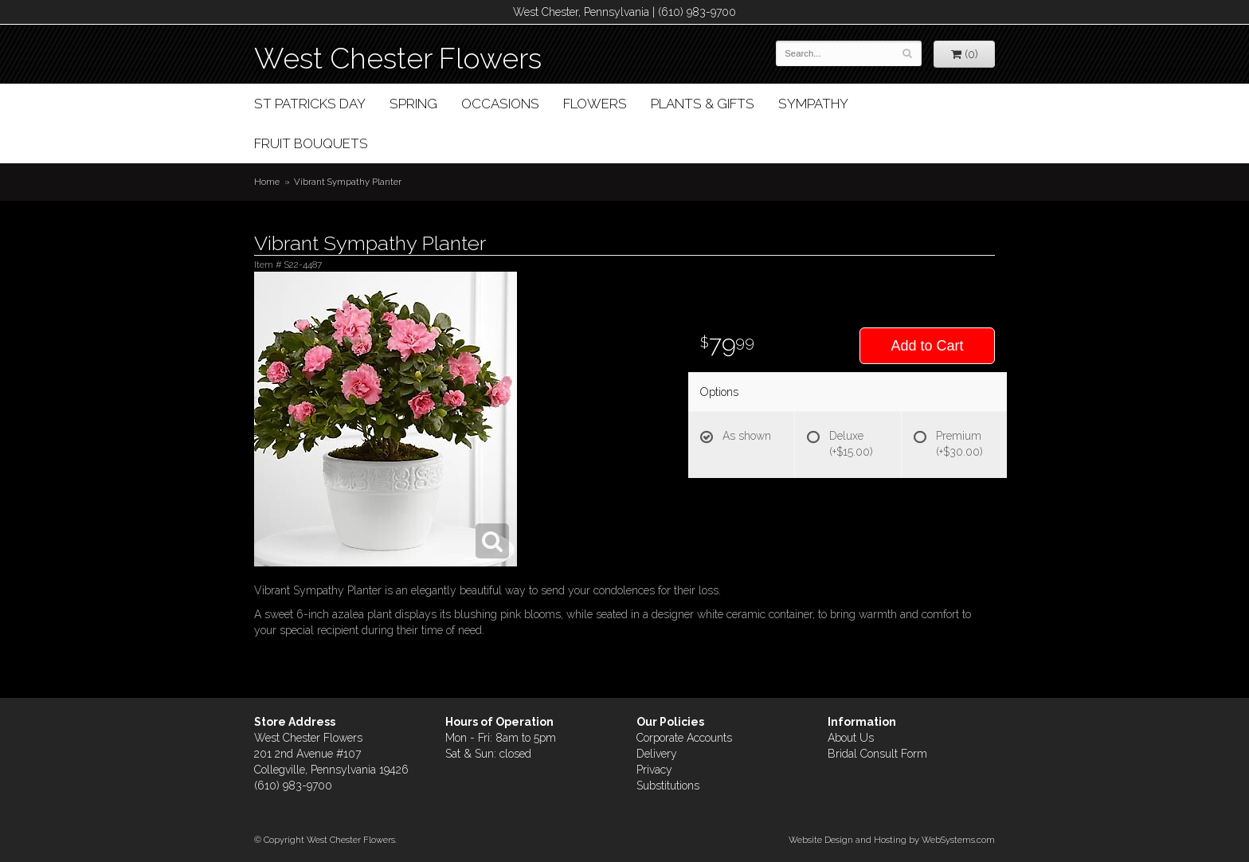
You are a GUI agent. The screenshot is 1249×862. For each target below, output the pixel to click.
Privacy (654, 769)
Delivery (656, 753)
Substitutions (667, 785)
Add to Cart (927, 346)
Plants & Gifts (702, 104)
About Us (851, 737)
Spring (413, 104)
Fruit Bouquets (311, 143)
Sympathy (813, 104)
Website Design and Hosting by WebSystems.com (892, 839)
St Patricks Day (310, 104)
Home (267, 181)
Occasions (500, 104)
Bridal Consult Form (877, 753)
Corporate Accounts (684, 737)
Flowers (595, 104)
